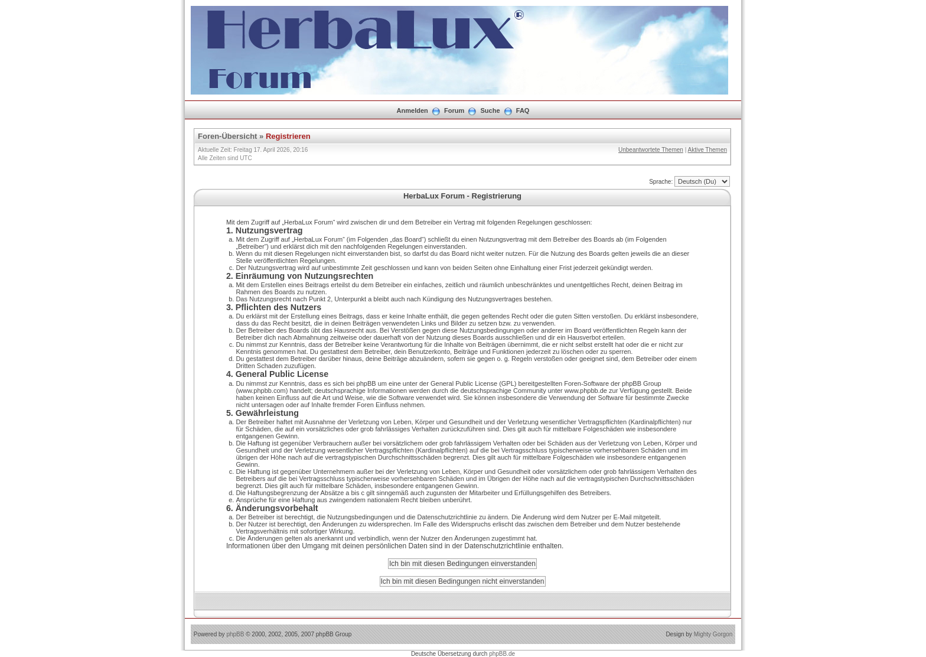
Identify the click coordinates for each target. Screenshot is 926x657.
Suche (490, 110)
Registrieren (288, 136)
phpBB (235, 634)
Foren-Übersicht (227, 136)
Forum (454, 110)
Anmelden (412, 110)
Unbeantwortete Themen (650, 150)
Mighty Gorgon (713, 634)
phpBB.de (502, 654)
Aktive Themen (707, 150)
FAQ (523, 110)
